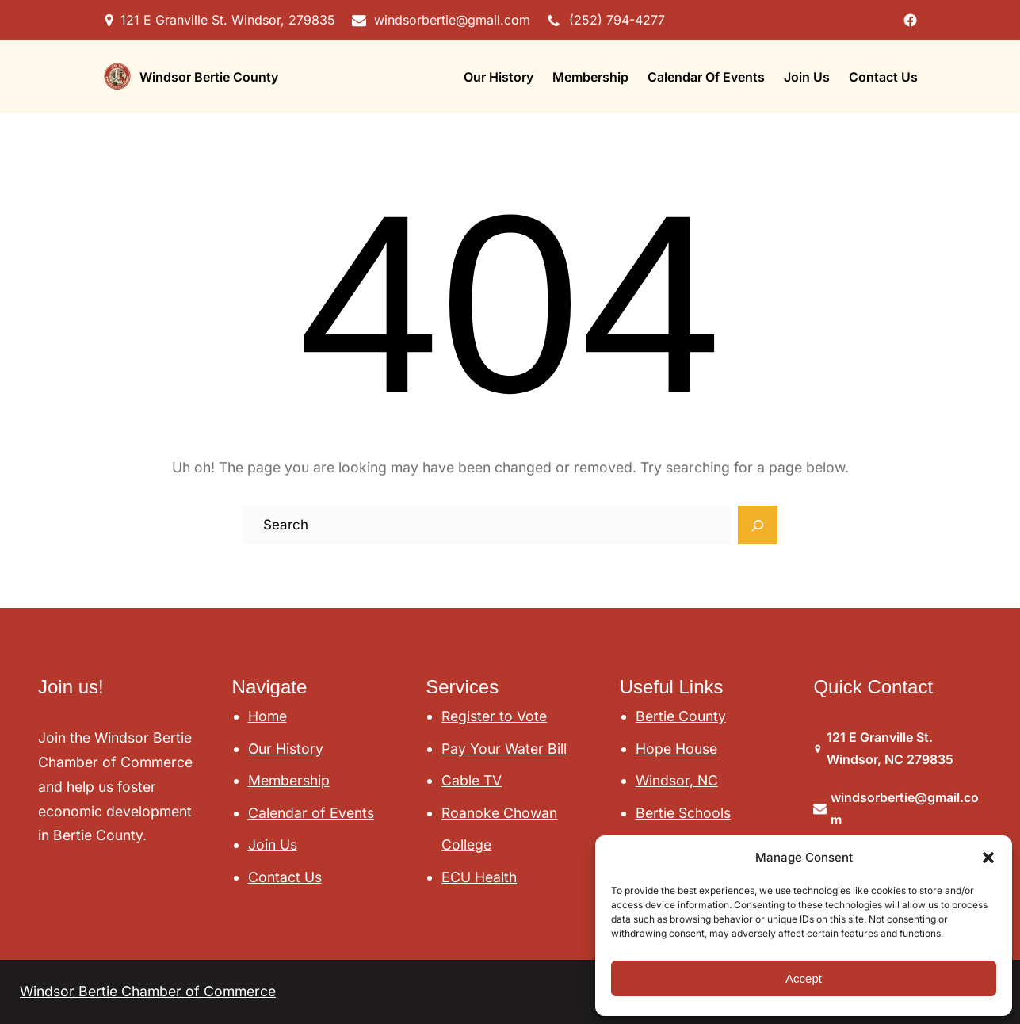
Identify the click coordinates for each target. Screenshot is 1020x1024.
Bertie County (681, 716)
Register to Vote (494, 716)
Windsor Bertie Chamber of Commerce (148, 991)
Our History (285, 748)
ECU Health (479, 877)
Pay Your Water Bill (504, 748)
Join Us (272, 844)
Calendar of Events (311, 812)
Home (267, 716)
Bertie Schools (683, 812)
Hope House (676, 748)
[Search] (757, 525)
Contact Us (285, 877)
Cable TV (471, 780)
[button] (988, 857)
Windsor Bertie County (208, 77)
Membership (289, 780)
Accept (803, 978)
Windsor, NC (677, 780)
